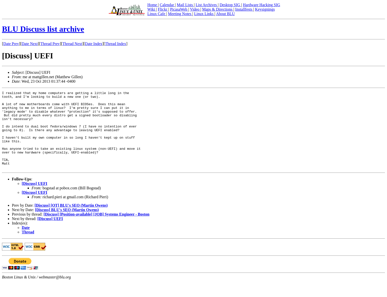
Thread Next (72, 44)
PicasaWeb (179, 9)
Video (195, 9)
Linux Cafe (156, 14)
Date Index (93, 44)
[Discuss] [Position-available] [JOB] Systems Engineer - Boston (96, 230)
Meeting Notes (180, 14)
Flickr (163, 9)
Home (152, 5)
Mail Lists (185, 5)
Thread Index (115, 44)
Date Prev (11, 44)
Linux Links (204, 14)
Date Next (30, 44)
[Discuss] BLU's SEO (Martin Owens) (67, 225)
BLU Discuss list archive (43, 29)
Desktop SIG (230, 5)
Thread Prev (50, 44)
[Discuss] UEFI (34, 199)
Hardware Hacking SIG (261, 5)
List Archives (207, 5)
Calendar (167, 5)
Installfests (244, 9)
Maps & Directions (217, 9)
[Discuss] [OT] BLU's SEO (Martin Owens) (71, 221)
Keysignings (265, 9)
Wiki (151, 9)
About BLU (225, 14)
